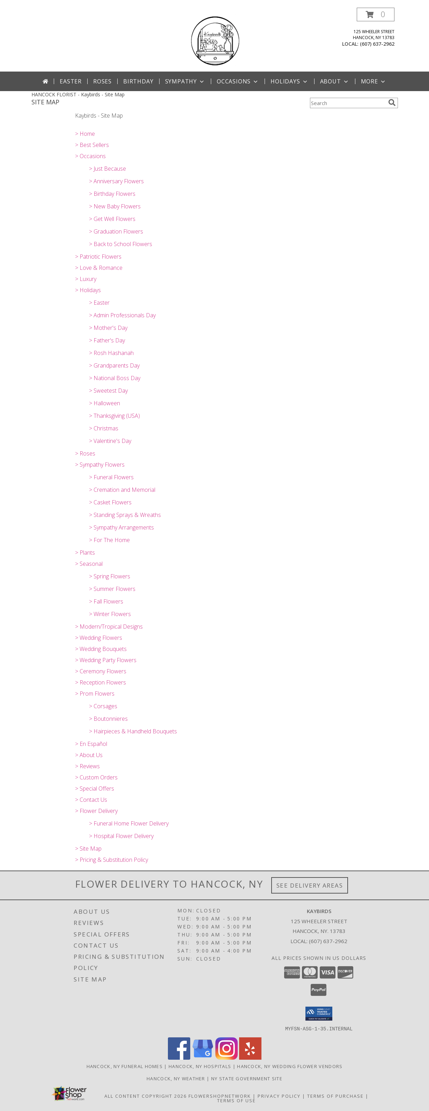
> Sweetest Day (108, 390)
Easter (71, 81)
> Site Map (88, 848)
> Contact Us (91, 799)
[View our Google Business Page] (203, 1057)
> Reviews (87, 766)
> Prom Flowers (94, 693)
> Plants (85, 552)
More (373, 81)
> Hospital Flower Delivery (121, 836)
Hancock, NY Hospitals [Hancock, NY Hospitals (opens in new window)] (200, 1066)
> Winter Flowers (110, 614)
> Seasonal (89, 564)
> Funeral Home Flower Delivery (129, 823)
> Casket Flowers (110, 502)
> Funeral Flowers (111, 477)
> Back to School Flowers (120, 244)
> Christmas (103, 428)
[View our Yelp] (250, 1057)
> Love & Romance (99, 268)
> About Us (89, 755)
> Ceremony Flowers (100, 671)
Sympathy (185, 81)
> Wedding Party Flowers (105, 660)
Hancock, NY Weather (176, 1078)
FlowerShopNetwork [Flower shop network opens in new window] (219, 1096)
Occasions (238, 81)
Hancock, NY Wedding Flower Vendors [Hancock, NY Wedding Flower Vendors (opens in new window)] (289, 1066)
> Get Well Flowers (112, 219)
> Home (85, 134)
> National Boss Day (114, 378)
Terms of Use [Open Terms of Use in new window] (236, 1100)
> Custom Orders (96, 777)
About (334, 81)
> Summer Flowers (112, 589)
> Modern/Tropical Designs (109, 626)
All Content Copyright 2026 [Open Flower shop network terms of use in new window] (145, 1096)
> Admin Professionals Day (122, 315)
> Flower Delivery (96, 811)
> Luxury (85, 279)
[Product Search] (347, 103)
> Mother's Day (108, 328)
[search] (392, 102)
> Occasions (90, 156)
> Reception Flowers (100, 682)
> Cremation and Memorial (122, 490)
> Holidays (88, 290)
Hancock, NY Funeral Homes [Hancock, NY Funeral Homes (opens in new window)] (125, 1066)
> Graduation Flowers (116, 231)
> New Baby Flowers (115, 206)
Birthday (138, 81)
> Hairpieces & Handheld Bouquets (133, 731)
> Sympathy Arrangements (121, 527)
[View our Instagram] (226, 1057)
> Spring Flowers (109, 576)
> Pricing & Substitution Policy (111, 860)
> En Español (91, 744)
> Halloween (104, 403)
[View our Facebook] (179, 1057)
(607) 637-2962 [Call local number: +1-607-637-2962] (377, 43)
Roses (102, 81)
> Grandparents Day (114, 365)
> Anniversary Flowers (116, 181)
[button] (375, 14)
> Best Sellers (92, 145)
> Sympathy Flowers (100, 464)
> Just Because (107, 168)
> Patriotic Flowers (98, 256)
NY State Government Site (246, 1078)
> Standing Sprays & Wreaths (125, 515)
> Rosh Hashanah (111, 353)
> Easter (99, 302)
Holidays (289, 81)
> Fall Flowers (106, 601)
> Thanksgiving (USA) (114, 416)
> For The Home (109, 540)
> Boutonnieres (108, 719)
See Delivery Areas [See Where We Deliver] (309, 885)
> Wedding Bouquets (101, 649)
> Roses (85, 453)
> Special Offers (94, 788)
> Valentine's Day (110, 441)
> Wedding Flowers (98, 638)
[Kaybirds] (214, 39)
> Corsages (103, 706)
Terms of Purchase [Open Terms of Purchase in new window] (335, 1096)
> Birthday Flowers (112, 194)
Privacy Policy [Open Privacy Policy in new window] (279, 1096)
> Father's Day (107, 340)
